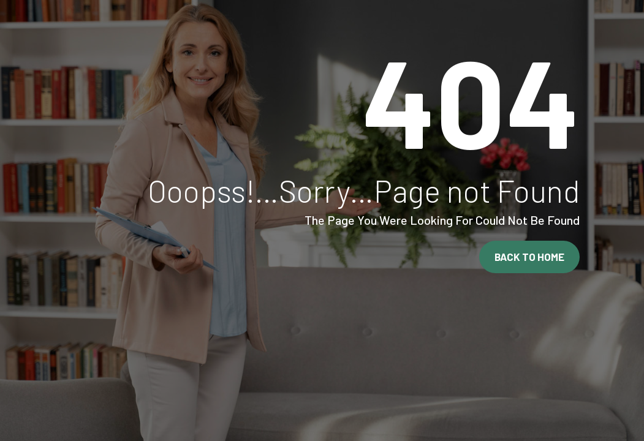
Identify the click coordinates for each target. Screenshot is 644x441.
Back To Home (529, 257)
